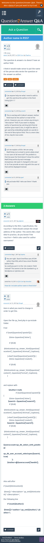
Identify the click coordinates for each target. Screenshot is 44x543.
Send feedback (7, 537)
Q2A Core (20, 55)
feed (9, 79)
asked (5, 55)
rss (5, 79)
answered (6, 221)
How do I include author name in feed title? (21, 286)
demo (11, 5)
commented (8, 91)
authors (15, 79)
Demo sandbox (19, 537)
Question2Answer (15, 541)
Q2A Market (15, 540)
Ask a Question (18, 29)
